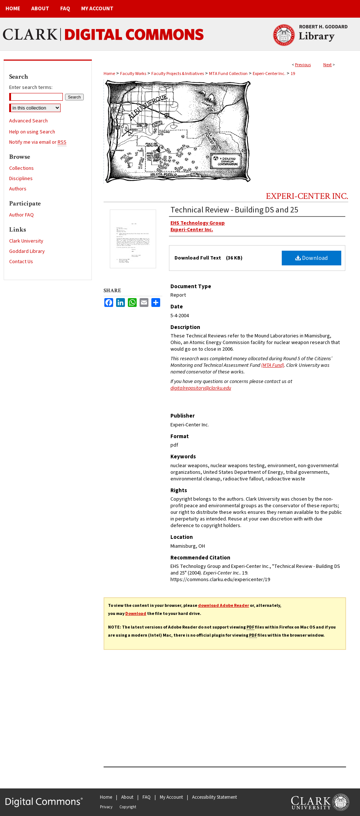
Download (311, 258)
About (127, 797)
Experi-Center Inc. (269, 74)
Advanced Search (28, 121)
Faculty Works (133, 74)
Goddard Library (27, 251)
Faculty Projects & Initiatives (177, 74)
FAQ (147, 797)
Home (109, 74)
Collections (21, 168)
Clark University (26, 241)
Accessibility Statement (214, 797)
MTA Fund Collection (228, 74)
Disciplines (21, 178)
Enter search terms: (31, 87)
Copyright (127, 807)
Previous (303, 65)
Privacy (106, 807)
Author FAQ (21, 215)
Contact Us (21, 261)
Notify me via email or (37, 142)
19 (293, 74)
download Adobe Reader (223, 605)
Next (327, 65)
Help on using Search (32, 132)
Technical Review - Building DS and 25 (234, 210)
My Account (171, 797)
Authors (17, 189)
